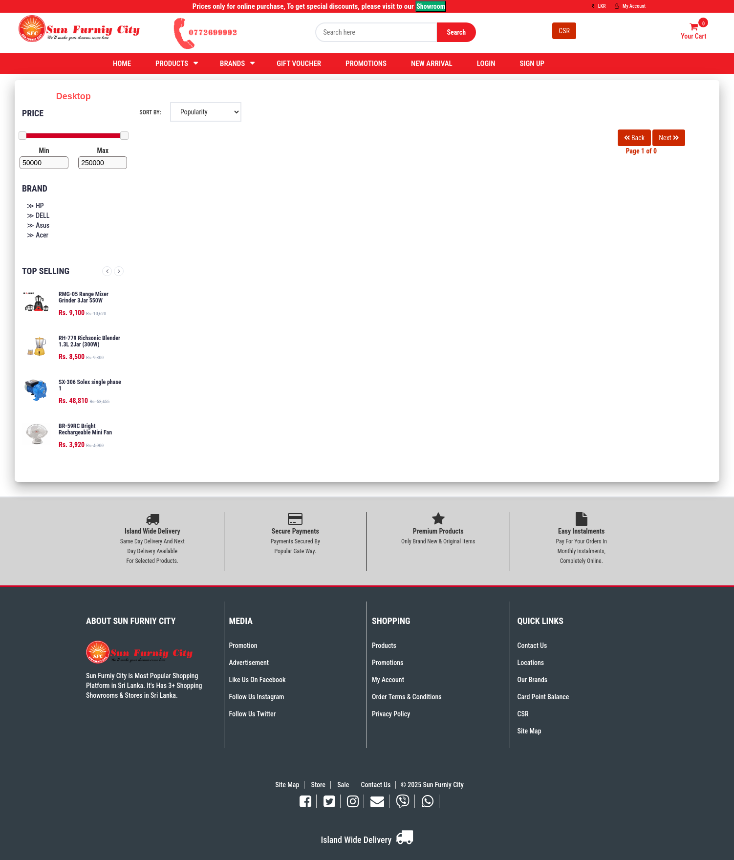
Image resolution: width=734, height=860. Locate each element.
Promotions (366, 63)
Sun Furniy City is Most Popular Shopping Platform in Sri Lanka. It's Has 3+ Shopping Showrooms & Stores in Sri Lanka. (144, 685)
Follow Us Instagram (256, 697)
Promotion (243, 645)
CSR (564, 31)
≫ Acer (37, 235)
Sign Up (531, 63)
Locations (531, 662)
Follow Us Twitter (252, 714)
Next (119, 271)
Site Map (529, 731)
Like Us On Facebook (257, 680)
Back (634, 138)
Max (102, 150)
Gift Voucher (299, 63)
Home (122, 63)
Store (318, 785)
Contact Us (532, 645)
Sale (343, 785)
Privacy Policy (391, 714)
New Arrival (432, 63)
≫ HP (35, 206)
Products (171, 63)
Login (486, 63)
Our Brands (533, 680)
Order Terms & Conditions (407, 697)
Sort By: (150, 112)
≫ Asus (38, 225)
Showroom (430, 6)
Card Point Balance (543, 697)
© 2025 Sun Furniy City (431, 785)
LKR (598, 6)
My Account (630, 6)
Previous (107, 271)
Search (456, 32)
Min (44, 150)
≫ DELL (38, 215)
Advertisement (249, 662)
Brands (232, 63)
